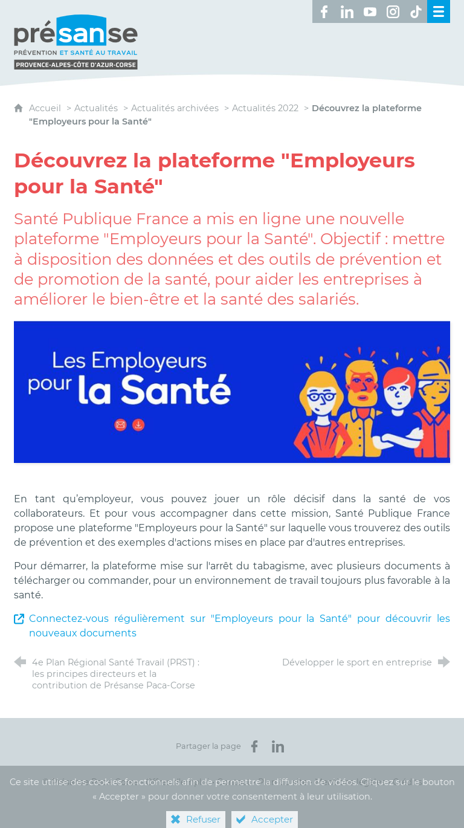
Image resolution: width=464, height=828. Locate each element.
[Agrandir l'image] (232, 391)
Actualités (96, 108)
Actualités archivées (175, 108)
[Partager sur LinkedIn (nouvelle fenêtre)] (278, 746)
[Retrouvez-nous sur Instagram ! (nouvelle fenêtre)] (392, 11)
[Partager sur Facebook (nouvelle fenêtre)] (254, 746)
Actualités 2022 (265, 108)
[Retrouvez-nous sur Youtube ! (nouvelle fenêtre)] (369, 11)
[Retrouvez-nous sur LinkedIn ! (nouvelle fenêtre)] (346, 11)
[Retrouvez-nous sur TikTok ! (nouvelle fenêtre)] (415, 11)
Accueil (46, 108)
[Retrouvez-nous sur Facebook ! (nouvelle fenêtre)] (323, 11)
